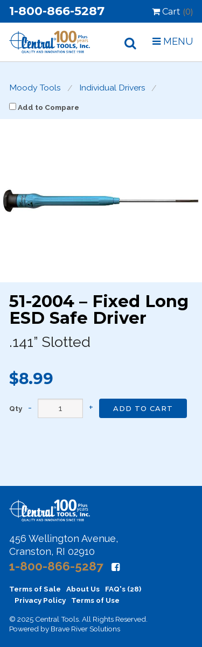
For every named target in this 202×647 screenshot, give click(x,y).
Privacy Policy (40, 600)
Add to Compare (44, 107)
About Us (83, 589)
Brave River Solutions (85, 628)
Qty (15, 409)
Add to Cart (143, 408)
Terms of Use (95, 600)
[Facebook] (116, 567)
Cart (172, 11)
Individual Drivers (112, 88)
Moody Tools (35, 88)
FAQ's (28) (123, 589)
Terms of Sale (35, 589)
